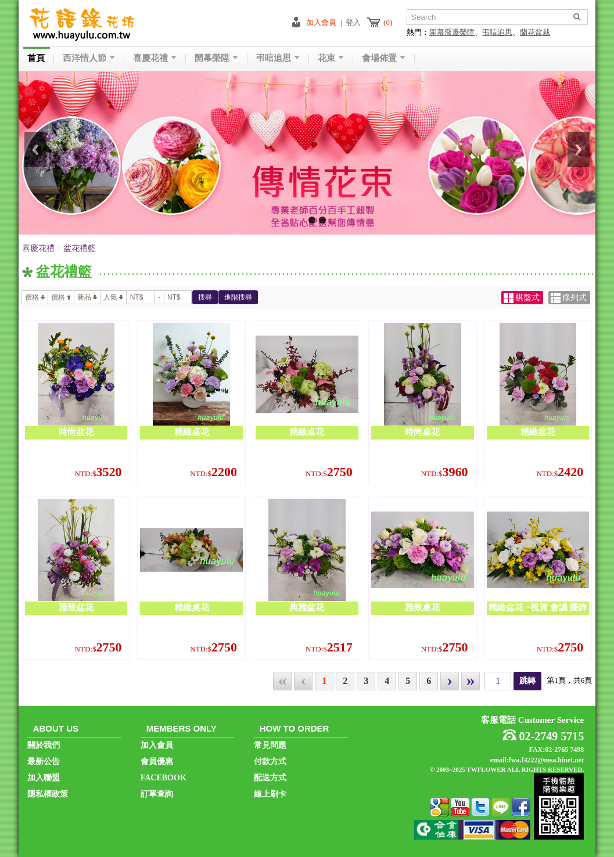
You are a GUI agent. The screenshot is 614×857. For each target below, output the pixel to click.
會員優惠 (157, 761)
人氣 (113, 297)
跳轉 (527, 680)
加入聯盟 (43, 777)
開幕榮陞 (216, 58)
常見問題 (270, 745)
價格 (35, 297)
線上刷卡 (270, 794)
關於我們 (43, 745)
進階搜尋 (238, 297)
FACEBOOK (163, 777)
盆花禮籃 (79, 248)
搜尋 (205, 297)
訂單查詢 (157, 794)
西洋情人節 (89, 58)
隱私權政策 (47, 794)
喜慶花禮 (155, 58)
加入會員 (321, 22)
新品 (87, 297)
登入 (353, 22)
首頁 (36, 58)
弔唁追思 (497, 32)
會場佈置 (383, 58)
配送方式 (270, 777)
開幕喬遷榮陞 (452, 32)
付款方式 (270, 761)
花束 (331, 58)
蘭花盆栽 (535, 32)
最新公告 (43, 761)
